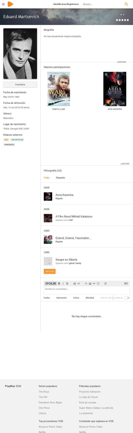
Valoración (61, 297)
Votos (76, 297)
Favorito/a (20, 84)
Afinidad (90, 297)
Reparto (60, 177)
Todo (46, 177)
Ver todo (49, 271)
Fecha (47, 297)
